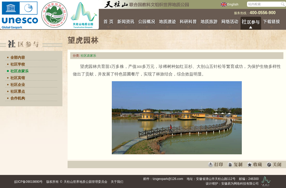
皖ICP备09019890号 (28, 182)
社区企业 (17, 85)
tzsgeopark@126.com (168, 179)
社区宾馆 (17, 78)
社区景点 (17, 91)
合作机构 (17, 98)
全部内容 (17, 57)
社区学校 (17, 64)
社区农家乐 (19, 71)
